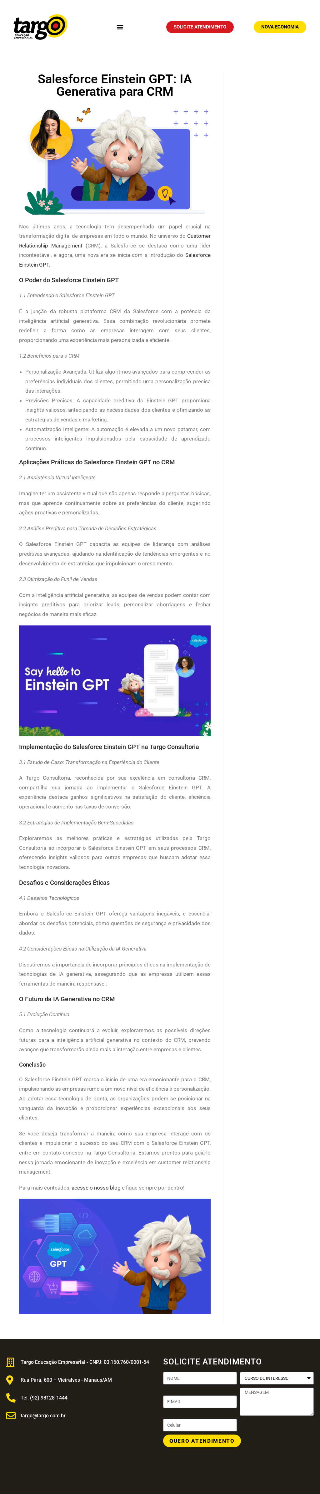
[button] (120, 27)
